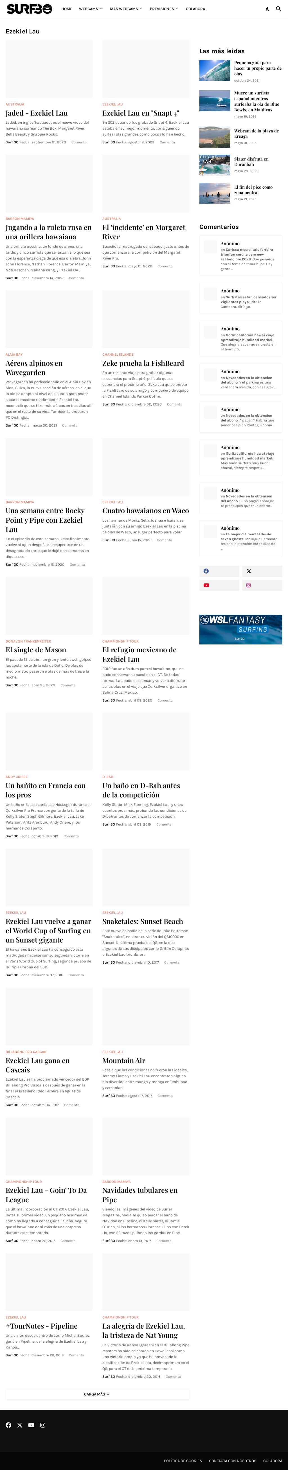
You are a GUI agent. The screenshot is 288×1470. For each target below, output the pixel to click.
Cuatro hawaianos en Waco (145, 510)
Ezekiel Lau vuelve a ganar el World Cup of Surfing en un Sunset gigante (48, 930)
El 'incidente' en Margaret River (143, 231)
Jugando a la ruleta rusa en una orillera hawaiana (49, 231)
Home (66, 8)
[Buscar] (277, 9)
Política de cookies (183, 1460)
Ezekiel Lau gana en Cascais (38, 1065)
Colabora (195, 8)
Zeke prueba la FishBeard (143, 363)
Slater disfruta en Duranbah (251, 161)
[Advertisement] (240, 695)
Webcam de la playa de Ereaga (256, 133)
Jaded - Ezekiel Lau (37, 112)
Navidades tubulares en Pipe (139, 1194)
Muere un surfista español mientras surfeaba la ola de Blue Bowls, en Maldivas (256, 101)
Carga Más (94, 1394)
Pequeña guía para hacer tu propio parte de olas (258, 68)
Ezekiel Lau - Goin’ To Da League (46, 1194)
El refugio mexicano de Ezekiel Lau (139, 654)
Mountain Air (123, 1060)
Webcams (88, 8)
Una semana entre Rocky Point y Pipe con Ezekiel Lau (45, 520)
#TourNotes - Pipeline (42, 1325)
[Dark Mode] (268, 9)
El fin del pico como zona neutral (253, 189)
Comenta (79, 142)
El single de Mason (36, 649)
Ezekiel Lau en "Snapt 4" (140, 112)
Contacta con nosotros (232, 1460)
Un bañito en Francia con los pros (46, 790)
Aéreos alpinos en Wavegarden (34, 367)
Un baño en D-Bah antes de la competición (141, 790)
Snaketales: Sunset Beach (142, 921)
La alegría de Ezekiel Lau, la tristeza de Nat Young (143, 1330)
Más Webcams (124, 8)
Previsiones (162, 8)
